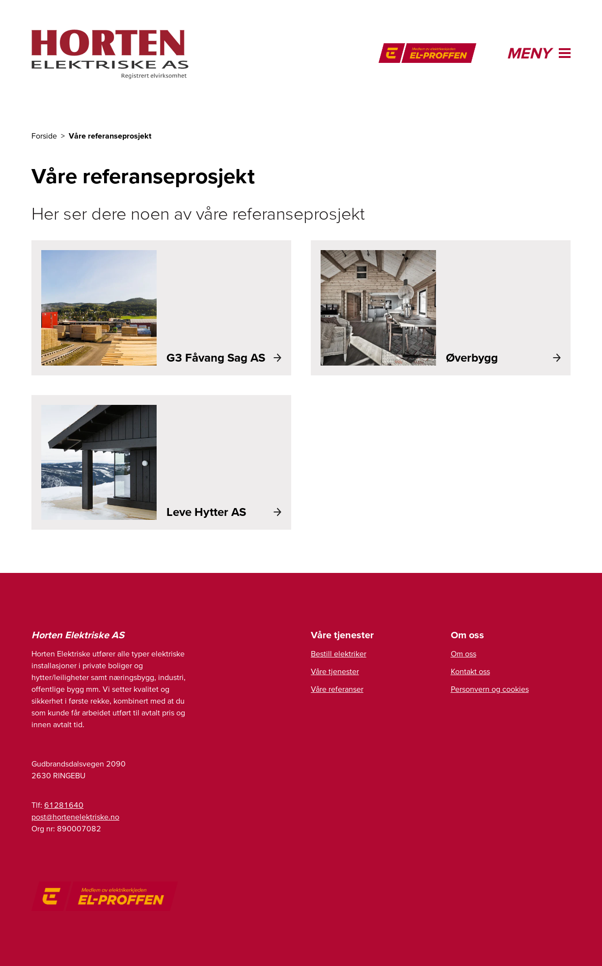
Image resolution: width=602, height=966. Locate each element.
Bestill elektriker (338, 653)
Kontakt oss (470, 671)
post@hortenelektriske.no (75, 816)
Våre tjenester (335, 671)
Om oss (463, 653)
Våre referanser (337, 688)
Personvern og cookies (490, 688)
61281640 (63, 804)
